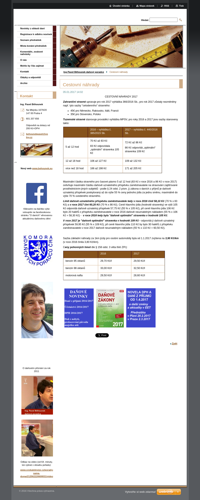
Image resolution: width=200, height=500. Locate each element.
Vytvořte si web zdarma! (140, 491)
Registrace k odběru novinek (36, 34)
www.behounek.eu (42, 168)
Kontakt (24, 71)
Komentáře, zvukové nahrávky (31, 52)
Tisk (181, 6)
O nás (23, 60)
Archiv (24, 83)
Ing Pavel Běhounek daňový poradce (84, 72)
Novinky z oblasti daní (32, 28)
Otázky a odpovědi (30, 77)
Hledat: (145, 20)
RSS (166, 6)
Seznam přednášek (30, 40)
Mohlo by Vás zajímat (32, 65)
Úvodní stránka (121, 6)
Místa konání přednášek (33, 46)
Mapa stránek (147, 6)
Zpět (174, 343)
